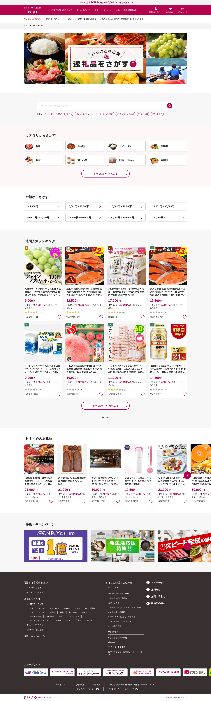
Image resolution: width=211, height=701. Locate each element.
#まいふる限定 (55, 114)
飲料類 (41, 612)
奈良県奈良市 (63, 501)
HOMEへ (106, 417)
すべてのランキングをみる (105, 406)
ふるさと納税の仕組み (117, 598)
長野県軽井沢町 (98, 501)
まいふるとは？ (114, 603)
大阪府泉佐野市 (114, 394)
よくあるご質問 (114, 626)
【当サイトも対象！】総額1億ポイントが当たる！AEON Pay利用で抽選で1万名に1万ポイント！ (108, 19)
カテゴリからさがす (34, 604)
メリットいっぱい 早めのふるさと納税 (124, 607)
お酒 (32, 612)
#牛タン (120, 114)
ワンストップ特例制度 (117, 638)
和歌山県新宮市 (198, 501)
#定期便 (109, 114)
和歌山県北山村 (31, 501)
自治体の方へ (156, 603)
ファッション (73, 616)
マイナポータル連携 (116, 647)
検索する (169, 105)
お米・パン (54, 608)
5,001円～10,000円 (79, 206)
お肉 (32, 608)
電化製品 (50, 616)
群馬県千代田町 (131, 501)
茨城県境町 (113, 317)
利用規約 (96, 685)
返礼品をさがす (83, 10)
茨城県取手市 (155, 394)
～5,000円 (32, 206)
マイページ (154, 582)
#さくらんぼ (143, 114)
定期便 (78, 620)
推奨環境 (80, 685)
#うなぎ (130, 114)
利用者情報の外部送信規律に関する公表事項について (131, 685)
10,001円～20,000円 (121, 206)
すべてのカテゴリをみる (105, 174)
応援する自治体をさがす (61, 10)
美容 (61, 616)
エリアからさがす (33, 587)
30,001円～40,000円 (38, 217)
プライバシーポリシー (86, 689)
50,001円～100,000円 (122, 217)
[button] (187, 475)
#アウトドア (157, 114)
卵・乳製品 (90, 608)
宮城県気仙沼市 (73, 317)
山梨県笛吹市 (72, 394)
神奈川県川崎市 (31, 394)
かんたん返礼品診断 (116, 612)
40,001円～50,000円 (80, 217)
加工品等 (73, 612)
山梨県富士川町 (31, 317)
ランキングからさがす (35, 625)
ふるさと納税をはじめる (126, 10)
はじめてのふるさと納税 (118, 593)
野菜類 (77, 608)
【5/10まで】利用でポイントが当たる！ (104, 2)
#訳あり (69, 114)
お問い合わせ (156, 596)
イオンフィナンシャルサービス (121, 689)
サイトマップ (61, 685)
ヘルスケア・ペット (62, 620)
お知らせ (153, 589)
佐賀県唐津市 (164, 501)
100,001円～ (159, 217)
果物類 (67, 608)
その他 (89, 620)
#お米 (78, 114)
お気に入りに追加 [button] (59, 317)
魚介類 (41, 608)
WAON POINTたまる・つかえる (121, 617)
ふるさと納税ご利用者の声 (119, 621)
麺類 (62, 612)
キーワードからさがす (35, 592)
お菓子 (52, 612)
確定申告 (112, 642)
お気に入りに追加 (51, 501)
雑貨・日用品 (35, 616)
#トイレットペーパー (94, 114)
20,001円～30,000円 (163, 206)
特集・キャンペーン (102, 10)
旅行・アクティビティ (39, 620)
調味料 (84, 612)
